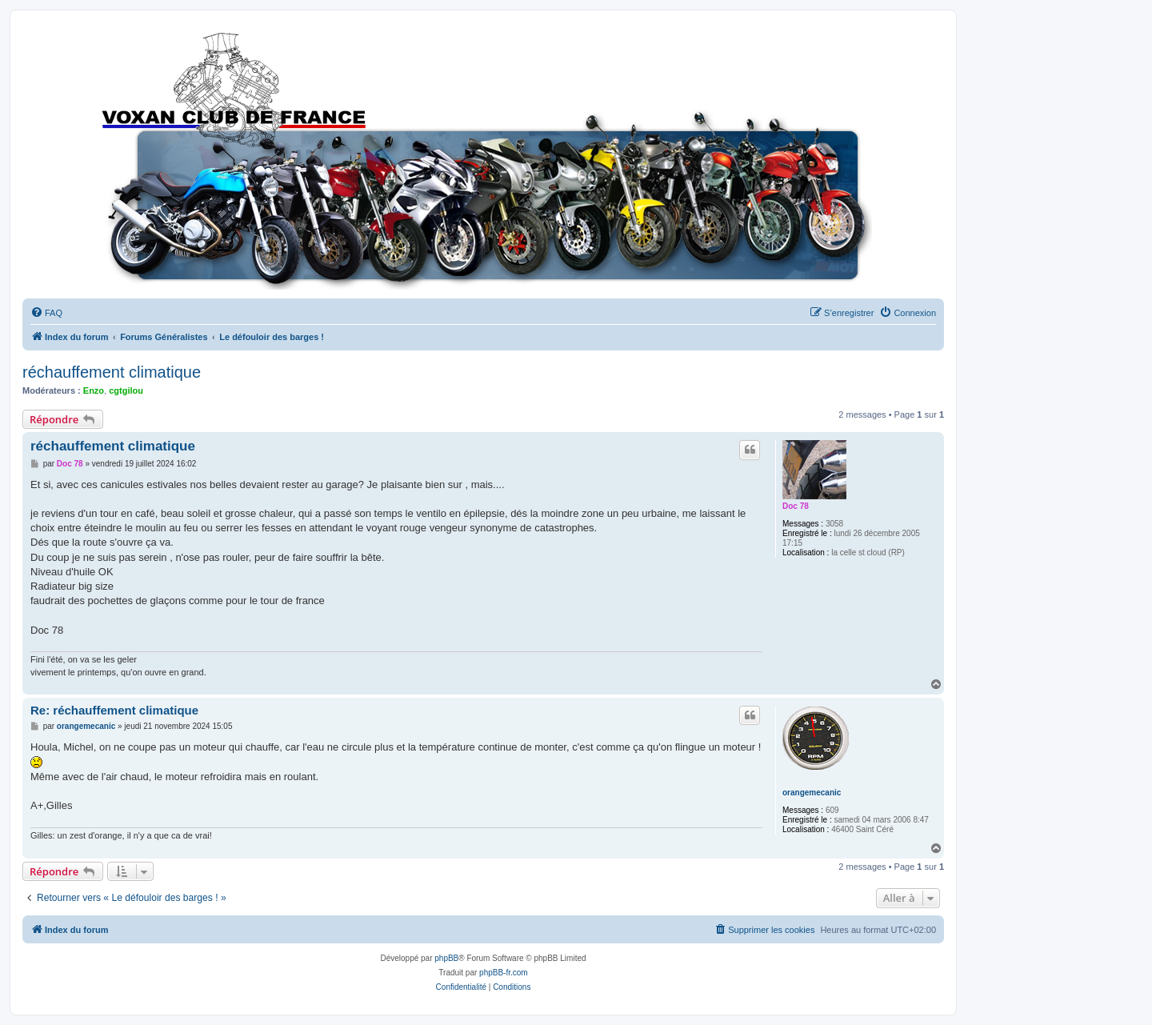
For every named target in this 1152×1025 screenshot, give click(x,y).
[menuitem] (46, 312)
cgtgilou (126, 390)
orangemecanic (811, 792)
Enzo (93, 390)
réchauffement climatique (111, 372)
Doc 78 (795, 506)
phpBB (446, 958)
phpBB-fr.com (503, 972)
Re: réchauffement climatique (114, 710)
